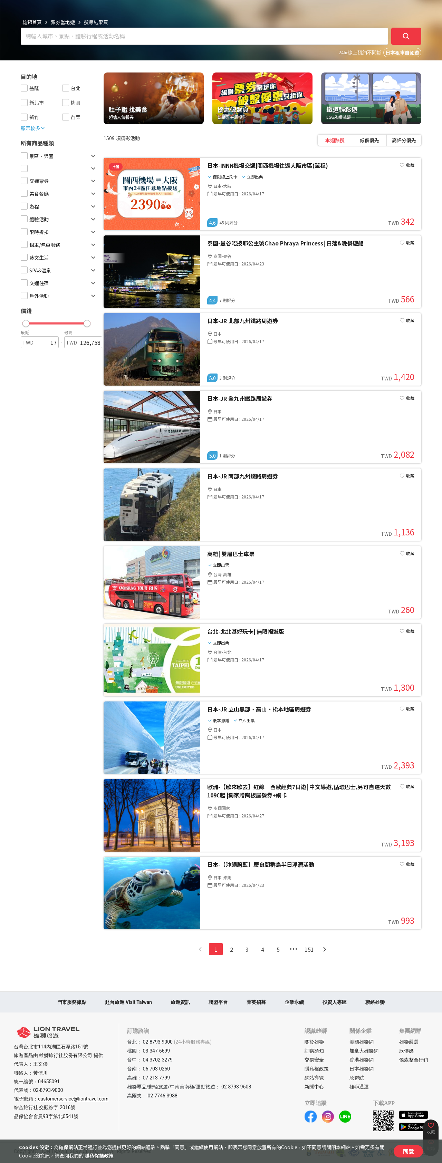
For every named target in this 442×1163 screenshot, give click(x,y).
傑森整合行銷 (413, 1060)
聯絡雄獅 (375, 1002)
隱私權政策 (317, 1069)
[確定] (406, 36)
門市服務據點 (71, 1002)
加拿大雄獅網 (363, 1051)
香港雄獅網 (361, 1060)
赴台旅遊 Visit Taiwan (128, 1002)
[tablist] (369, 140)
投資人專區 (335, 1002)
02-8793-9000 (48, 1090)
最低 (25, 332)
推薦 (115, 166)
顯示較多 (33, 128)
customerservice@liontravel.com (73, 1099)
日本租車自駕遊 (402, 53)
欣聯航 (356, 1077)
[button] (56, 321)
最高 (68, 332)
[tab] (335, 140)
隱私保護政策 (99, 1155)
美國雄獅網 (361, 1042)
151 (309, 949)
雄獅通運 (359, 1086)
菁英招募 (256, 1002)
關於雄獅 (314, 1042)
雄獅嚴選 (409, 1042)
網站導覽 (314, 1077)
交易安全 (314, 1060)
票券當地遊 (63, 22)
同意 (408, 1151)
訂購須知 (314, 1051)
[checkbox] (24, 88)
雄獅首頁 (32, 22)
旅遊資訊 (180, 1002)
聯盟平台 (218, 1002)
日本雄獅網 (361, 1069)
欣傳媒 (406, 1051)
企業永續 (294, 1002)
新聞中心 (314, 1086)
